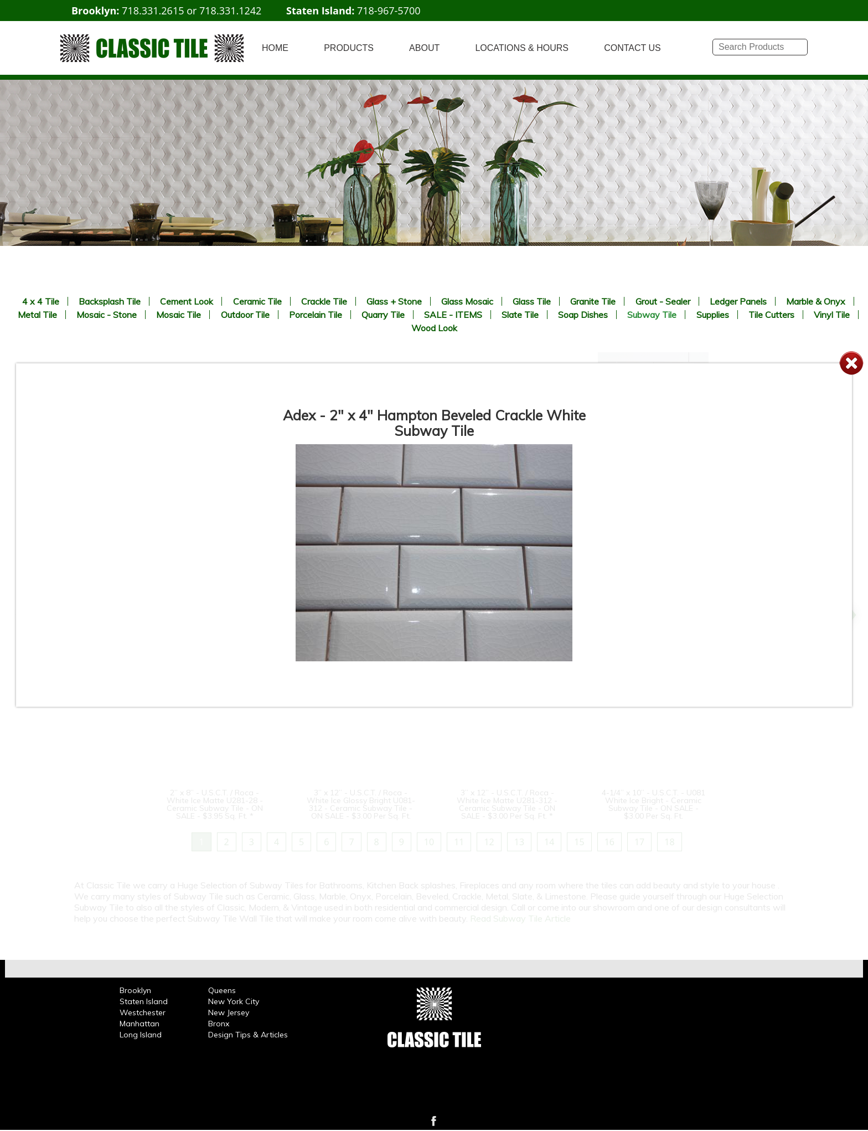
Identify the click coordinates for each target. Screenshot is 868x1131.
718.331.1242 (230, 10)
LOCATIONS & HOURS (522, 48)
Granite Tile (593, 301)
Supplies (712, 314)
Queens (222, 990)
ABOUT (424, 48)
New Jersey (228, 1012)
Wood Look (434, 327)
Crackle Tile (324, 301)
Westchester (143, 1012)
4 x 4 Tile (40, 301)
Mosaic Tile (178, 314)
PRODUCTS (349, 48)
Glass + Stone (394, 301)
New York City (233, 1001)
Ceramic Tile (257, 301)
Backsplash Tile (110, 301)
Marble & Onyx (815, 301)
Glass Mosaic (467, 301)
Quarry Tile (383, 314)
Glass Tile (532, 301)
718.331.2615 (153, 10)
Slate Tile (520, 314)
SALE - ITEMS (453, 314)
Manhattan (139, 1024)
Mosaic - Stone (106, 314)
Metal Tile (37, 314)
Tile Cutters (771, 314)
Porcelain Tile (315, 314)
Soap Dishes (583, 314)
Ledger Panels (738, 301)
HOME (275, 48)
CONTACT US (632, 48)
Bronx (218, 1024)
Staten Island (144, 1001)
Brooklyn (135, 990)
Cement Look (186, 301)
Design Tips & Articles (248, 1035)
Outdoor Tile (245, 314)
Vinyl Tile (832, 314)
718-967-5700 (389, 10)
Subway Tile (651, 314)
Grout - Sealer (663, 301)
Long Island (141, 1035)
